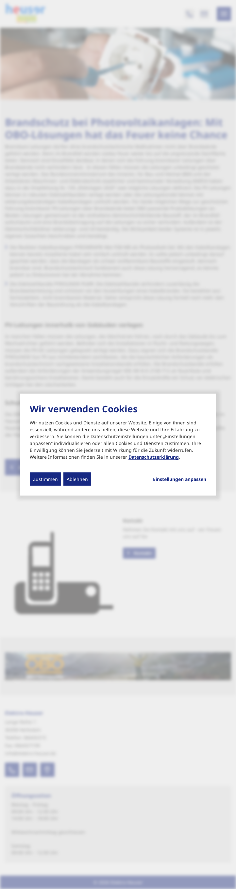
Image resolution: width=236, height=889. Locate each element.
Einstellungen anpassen (179, 479)
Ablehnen (77, 479)
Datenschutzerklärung (153, 457)
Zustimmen (45, 479)
